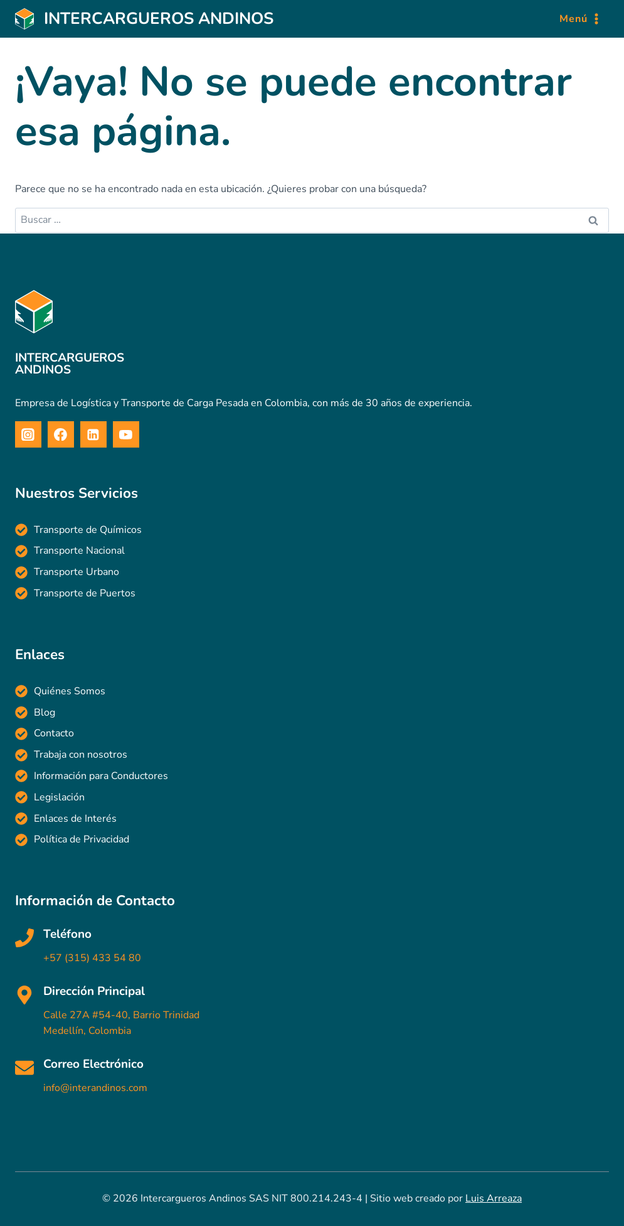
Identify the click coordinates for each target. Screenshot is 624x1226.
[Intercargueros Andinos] (144, 19)
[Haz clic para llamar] (312, 947)
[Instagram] (28, 434)
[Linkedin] (93, 434)
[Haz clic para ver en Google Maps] (312, 1012)
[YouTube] (126, 434)
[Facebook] (61, 434)
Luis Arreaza (493, 1199)
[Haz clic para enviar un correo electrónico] (312, 1077)
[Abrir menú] (581, 19)
